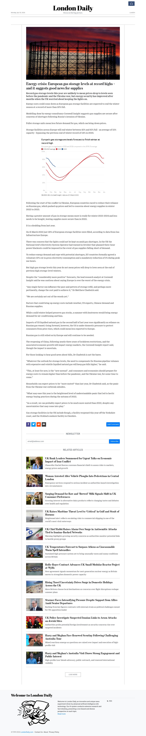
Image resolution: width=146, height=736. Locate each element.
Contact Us (39, 732)
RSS (109, 701)
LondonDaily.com (27, 732)
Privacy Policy (54, 732)
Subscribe (114, 441)
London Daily (73, 7)
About (46, 732)
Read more (62, 714)
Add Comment (113, 424)
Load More (73, 674)
